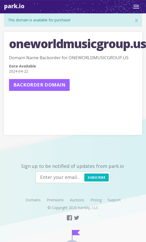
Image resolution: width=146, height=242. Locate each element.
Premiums (55, 199)
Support (114, 199)
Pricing (96, 199)
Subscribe (96, 177)
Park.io (14, 6)
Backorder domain (39, 85)
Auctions (77, 199)
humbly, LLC (88, 207)
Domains (33, 199)
